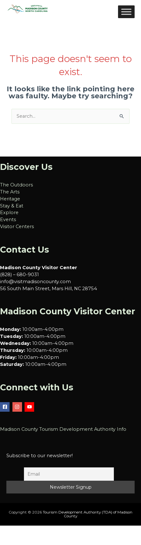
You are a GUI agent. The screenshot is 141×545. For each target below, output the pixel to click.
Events (8, 219)
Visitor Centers (17, 226)
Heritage (10, 199)
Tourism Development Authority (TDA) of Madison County (87, 514)
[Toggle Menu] (126, 12)
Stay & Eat (11, 206)
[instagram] (18, 407)
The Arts (9, 192)
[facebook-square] (5, 407)
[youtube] (30, 407)
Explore (9, 212)
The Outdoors (16, 185)
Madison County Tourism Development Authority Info (63, 429)
